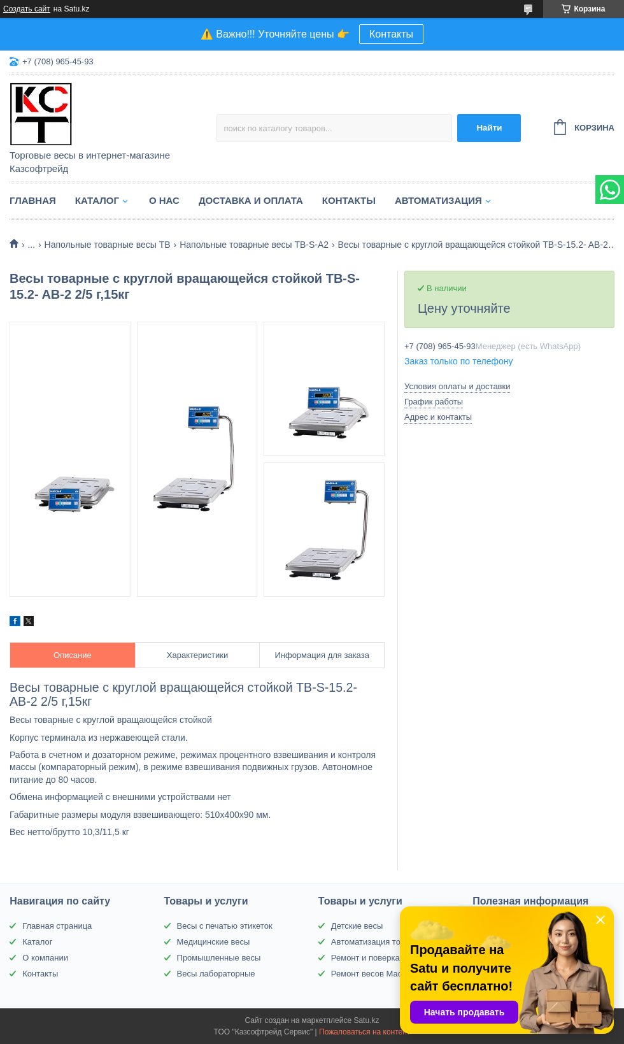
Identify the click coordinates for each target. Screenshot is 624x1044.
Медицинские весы (213, 942)
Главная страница (57, 926)
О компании (45, 957)
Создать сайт (26, 8)
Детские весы (357, 926)
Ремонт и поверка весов (377, 957)
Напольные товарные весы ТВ (108, 245)
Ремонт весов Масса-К (374, 973)
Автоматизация (438, 200)
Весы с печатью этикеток (225, 926)
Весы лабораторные (216, 973)
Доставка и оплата (251, 200)
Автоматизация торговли (378, 942)
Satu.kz (366, 1020)
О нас (164, 200)
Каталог (97, 200)
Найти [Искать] (489, 127)
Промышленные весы (219, 957)
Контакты (391, 34)
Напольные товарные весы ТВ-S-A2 (254, 245)
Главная (33, 200)
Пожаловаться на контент (364, 1031)
